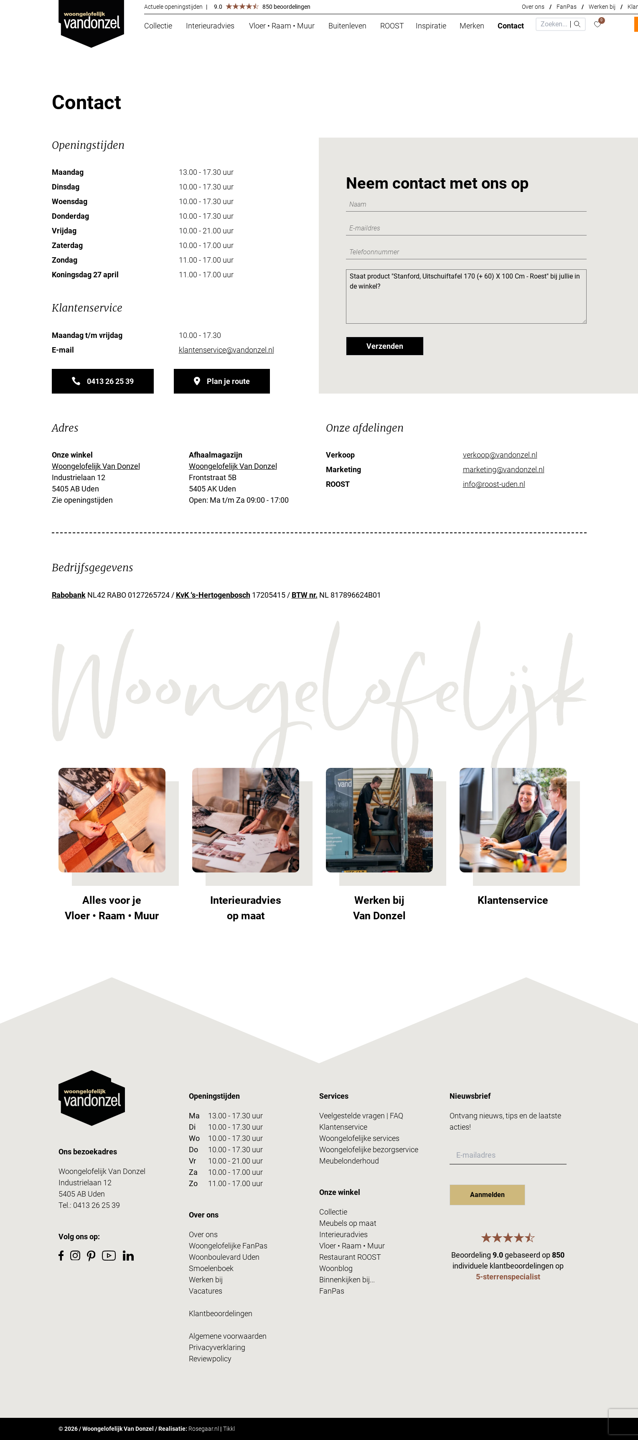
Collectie (333, 1211)
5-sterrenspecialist (508, 1276)
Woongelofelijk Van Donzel (96, 466)
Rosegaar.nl (203, 1428)
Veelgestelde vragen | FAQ (361, 1115)
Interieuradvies (343, 1234)
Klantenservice (343, 1127)
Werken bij (602, 6)
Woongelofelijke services (359, 1138)
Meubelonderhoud (349, 1160)
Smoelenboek (211, 1268)
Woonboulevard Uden (224, 1257)
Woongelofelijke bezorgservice (368, 1149)
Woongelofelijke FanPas (228, 1245)
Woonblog (336, 1268)
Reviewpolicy (210, 1358)
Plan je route (222, 381)
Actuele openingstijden (173, 6)
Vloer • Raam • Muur (352, 1245)
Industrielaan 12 (85, 1182)
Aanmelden (487, 1195)
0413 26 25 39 (103, 381)
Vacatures (205, 1291)
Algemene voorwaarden (228, 1336)
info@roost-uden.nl (494, 484)
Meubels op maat (347, 1223)
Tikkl (229, 1428)
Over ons (533, 6)
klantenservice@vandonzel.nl (226, 349)
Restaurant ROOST (350, 1257)
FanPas (567, 6)
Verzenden (384, 346)
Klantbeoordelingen (220, 1313)
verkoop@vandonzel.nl (500, 454)
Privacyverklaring (217, 1347)
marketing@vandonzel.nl (503, 469)
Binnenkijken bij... (347, 1279)
